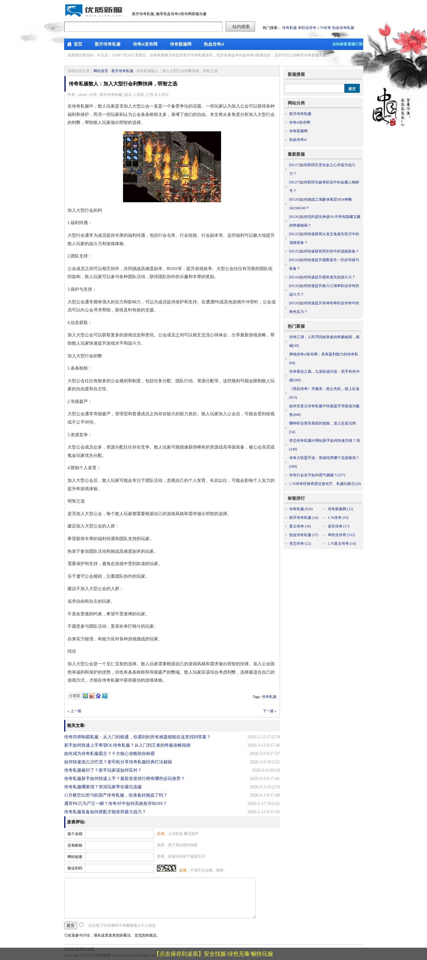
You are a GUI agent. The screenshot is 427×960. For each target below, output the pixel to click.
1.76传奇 (324, 28)
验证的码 (75, 868)
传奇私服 (289, 28)
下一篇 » (270, 711)
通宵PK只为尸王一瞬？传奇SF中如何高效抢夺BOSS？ (115, 803)
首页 (78, 44)
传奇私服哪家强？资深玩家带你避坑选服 (103, 787)
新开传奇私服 (108, 44)
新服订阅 (355, 44)
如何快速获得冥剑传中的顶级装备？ (324, 251)
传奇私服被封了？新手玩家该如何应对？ (103, 770)
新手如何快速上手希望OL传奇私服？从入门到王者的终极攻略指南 (127, 745)
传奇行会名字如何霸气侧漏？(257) (317, 475)
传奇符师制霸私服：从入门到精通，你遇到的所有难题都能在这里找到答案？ (137, 737)
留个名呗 (75, 834)
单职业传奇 (307, 28)
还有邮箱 (75, 845)
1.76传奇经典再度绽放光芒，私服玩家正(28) (325, 484)
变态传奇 (300, 543)
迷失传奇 (339, 526)
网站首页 (100, 71)
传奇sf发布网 (145, 44)
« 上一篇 (74, 711)
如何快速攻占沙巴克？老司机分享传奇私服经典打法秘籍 (118, 762)
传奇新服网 (180, 44)
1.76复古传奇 (342, 543)
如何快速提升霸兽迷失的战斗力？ (322, 277)
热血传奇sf (214, 44)
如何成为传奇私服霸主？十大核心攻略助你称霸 (109, 753)
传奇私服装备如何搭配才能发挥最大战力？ (105, 812)
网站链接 (75, 857)
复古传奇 (300, 526)
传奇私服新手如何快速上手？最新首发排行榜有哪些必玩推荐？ (124, 778)
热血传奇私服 (343, 28)
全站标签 (339, 44)
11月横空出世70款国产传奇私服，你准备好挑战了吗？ (115, 795)
